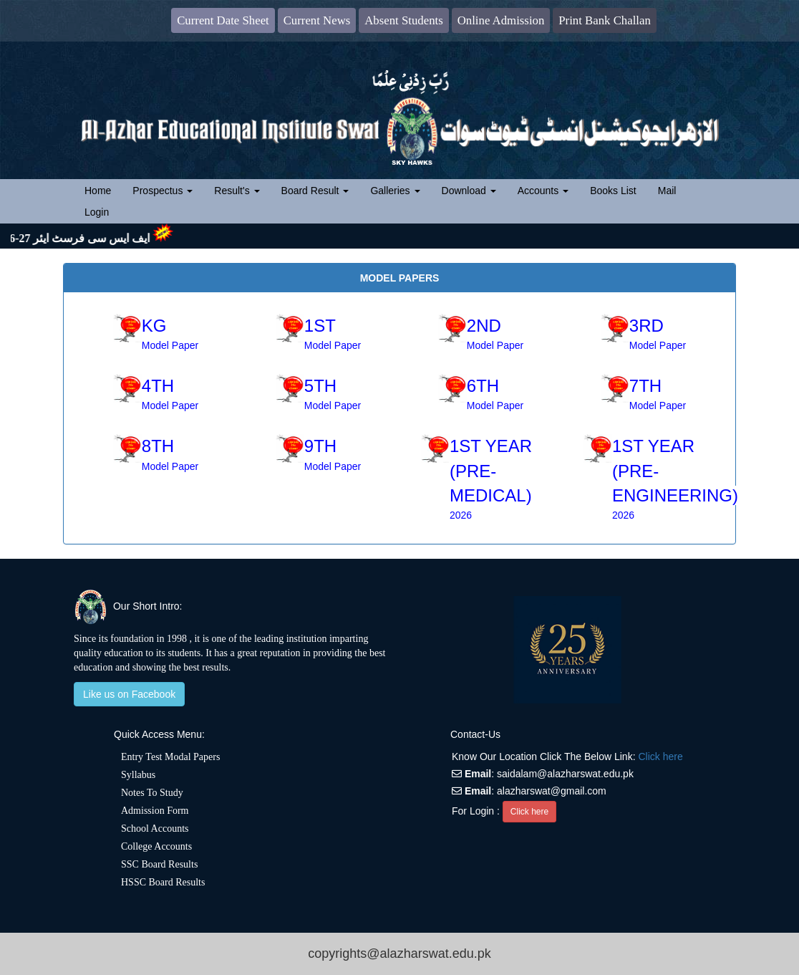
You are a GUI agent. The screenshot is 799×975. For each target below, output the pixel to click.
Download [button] (469, 190)
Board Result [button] (315, 190)
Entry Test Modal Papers (170, 756)
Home (103, 189)
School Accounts (155, 828)
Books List (613, 190)
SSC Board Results (159, 864)
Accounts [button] (543, 190)
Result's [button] (236, 190)
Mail (667, 190)
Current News (317, 20)
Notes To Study (152, 792)
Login (96, 212)
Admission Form (155, 810)
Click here (660, 756)
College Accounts (156, 846)
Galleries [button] (395, 190)
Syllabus (138, 774)
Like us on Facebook (129, 694)
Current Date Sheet (223, 20)
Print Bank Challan (604, 20)
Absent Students (403, 20)
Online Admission (501, 20)
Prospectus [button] (162, 190)
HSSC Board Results (163, 882)
